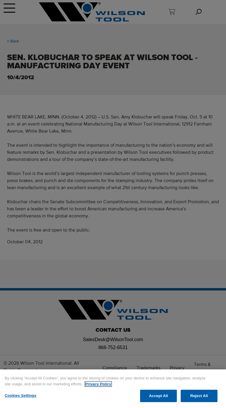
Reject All (199, 396)
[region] (113, 388)
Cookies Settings (20, 395)
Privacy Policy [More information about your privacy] (98, 384)
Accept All (158, 396)
